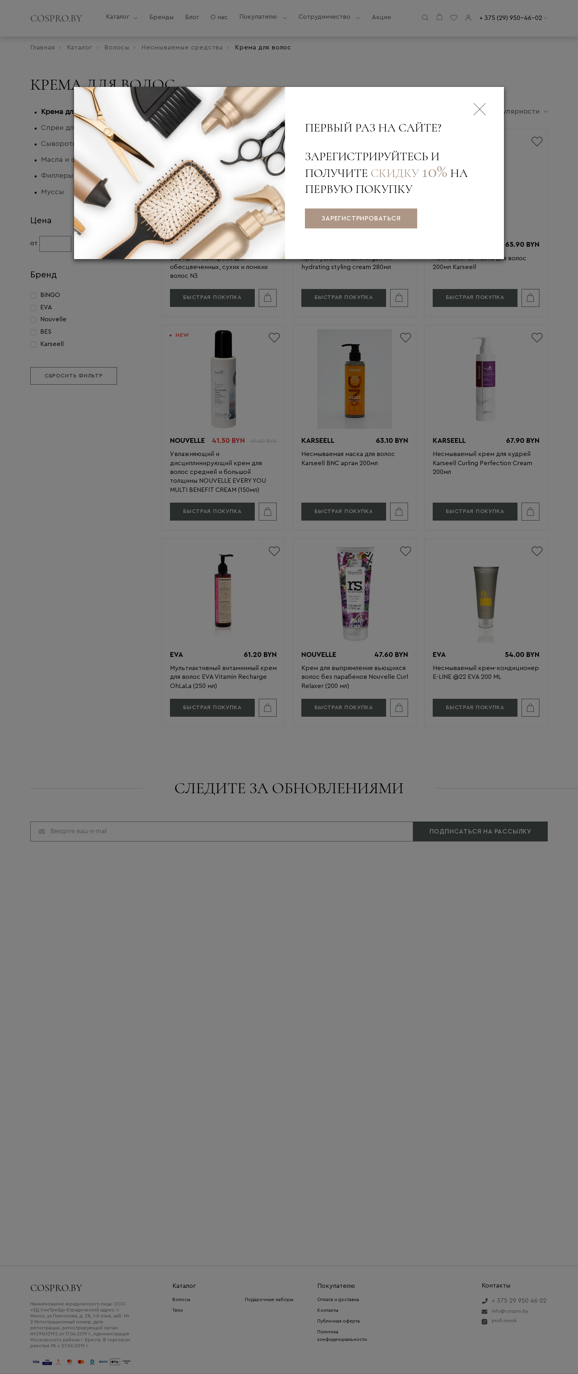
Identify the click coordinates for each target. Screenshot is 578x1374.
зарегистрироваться (360, 218)
